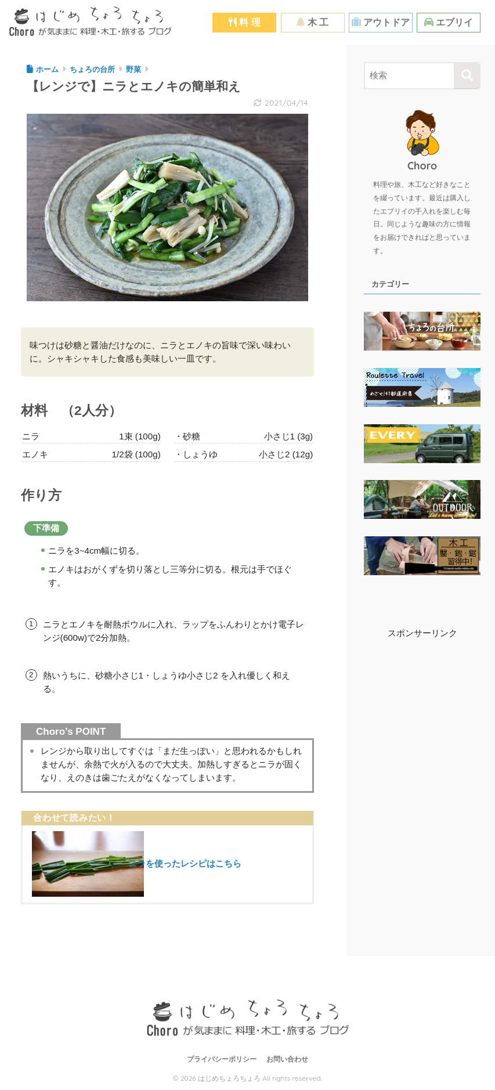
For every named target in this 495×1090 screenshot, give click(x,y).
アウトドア (381, 22)
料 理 (245, 22)
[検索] (467, 76)
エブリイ (448, 22)
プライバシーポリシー (221, 1059)
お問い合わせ (287, 1059)
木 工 (312, 22)
